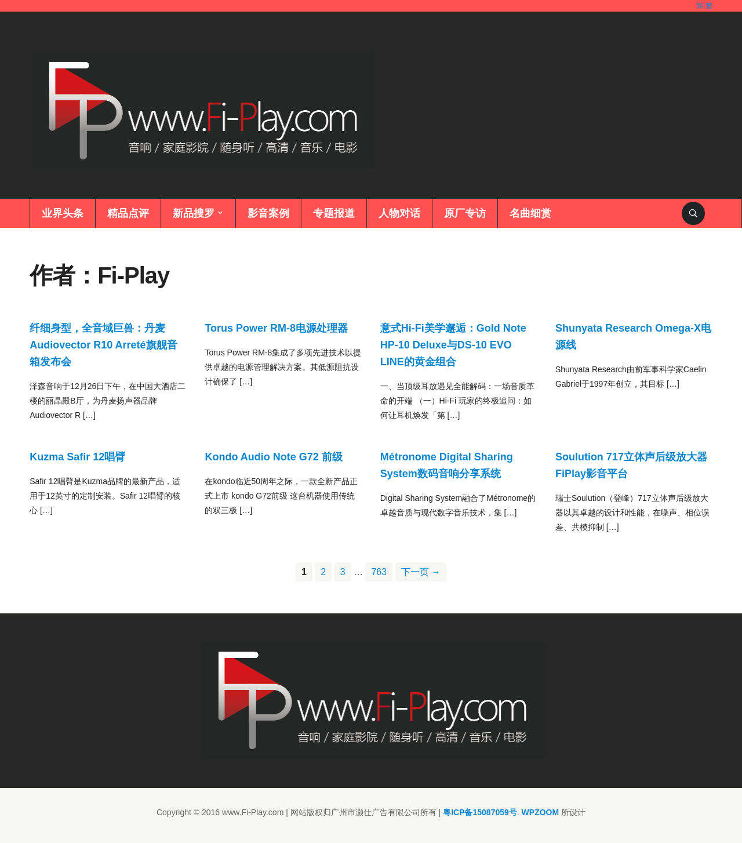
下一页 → (421, 572)
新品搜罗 (193, 213)
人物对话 (399, 213)
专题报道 (334, 213)
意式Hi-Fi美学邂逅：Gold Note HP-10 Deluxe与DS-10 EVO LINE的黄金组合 (453, 345)
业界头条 (62, 213)
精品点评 (128, 213)
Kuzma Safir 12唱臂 (77, 457)
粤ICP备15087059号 (480, 812)
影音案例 (268, 213)
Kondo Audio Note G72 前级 (273, 457)
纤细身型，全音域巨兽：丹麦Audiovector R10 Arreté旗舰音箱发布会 (103, 345)
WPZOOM (540, 812)
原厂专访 (465, 213)
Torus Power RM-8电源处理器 (276, 328)
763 (379, 572)
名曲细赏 (530, 213)
